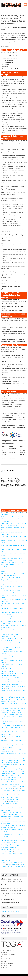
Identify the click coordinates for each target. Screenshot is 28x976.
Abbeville (3, 734)
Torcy (7, 703)
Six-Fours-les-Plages (16, 740)
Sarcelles (17, 866)
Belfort (2, 756)
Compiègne (9, 649)
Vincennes (3, 843)
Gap (19, 517)
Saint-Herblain (4, 601)
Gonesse (3, 858)
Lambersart (4, 645)
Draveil (11, 758)
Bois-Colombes (15, 775)
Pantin (2, 819)
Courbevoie (9, 788)
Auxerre (24, 753)
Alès (6, 564)
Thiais (15, 840)
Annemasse (4, 693)
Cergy (2, 851)
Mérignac (3, 580)
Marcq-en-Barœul (11, 647)
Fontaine (3, 593)
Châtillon (7, 775)
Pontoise (3, 853)
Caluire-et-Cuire (5, 675)
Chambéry (7, 688)
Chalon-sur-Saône (10, 686)
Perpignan (12, 664)
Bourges (8, 549)
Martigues (9, 536)
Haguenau (15, 669)
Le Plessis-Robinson (11, 782)
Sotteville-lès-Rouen (11, 699)
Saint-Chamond (17, 599)
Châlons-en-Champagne (17, 617)
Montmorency (8, 851)
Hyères (2, 738)
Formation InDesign (7, 911)
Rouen (23, 697)
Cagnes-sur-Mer (5, 521)
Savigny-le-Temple (5, 712)
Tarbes (7, 664)
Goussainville (20, 853)
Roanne (24, 599)
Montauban (12, 736)
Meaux (6, 706)
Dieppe (2, 699)
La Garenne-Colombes (7, 795)
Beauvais (6, 651)
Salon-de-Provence (20, 532)
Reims (2, 617)
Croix (15, 640)
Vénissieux (8, 673)
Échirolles (9, 593)
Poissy (20, 716)
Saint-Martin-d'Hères (15, 590)
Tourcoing (17, 638)
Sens (19, 753)
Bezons (17, 858)
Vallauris (3, 519)
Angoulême (9, 545)
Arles (8, 534)
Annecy (3, 690)
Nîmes (2, 564)
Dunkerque (3, 643)
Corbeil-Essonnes (5, 764)
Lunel (2, 586)
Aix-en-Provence (9, 532)
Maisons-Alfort (13, 847)
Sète (11, 582)
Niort (24, 732)
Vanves (18, 790)
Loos (12, 634)
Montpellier (3, 584)
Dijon (2, 551)
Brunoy (2, 758)
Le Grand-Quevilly (14, 695)
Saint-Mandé (4, 832)
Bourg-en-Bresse (11, 512)
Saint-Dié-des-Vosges (10, 753)
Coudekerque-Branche (6, 640)
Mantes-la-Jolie (19, 725)
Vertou (22, 603)
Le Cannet (19, 519)
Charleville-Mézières (13, 525)
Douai (9, 643)
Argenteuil (3, 866)
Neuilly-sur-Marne (11, 823)
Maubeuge (11, 638)
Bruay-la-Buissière (5, 658)
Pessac (18, 577)
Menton (3, 523)
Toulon (14, 743)
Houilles (3, 716)
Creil (2, 651)
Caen (5, 543)
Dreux (12, 562)
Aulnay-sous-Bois (10, 806)
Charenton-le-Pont (12, 843)
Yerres (17, 764)
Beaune (24, 549)
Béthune (22, 656)
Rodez (22, 527)
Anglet (2, 664)
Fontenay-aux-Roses (12, 786)
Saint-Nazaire (4, 608)
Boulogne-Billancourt (6, 784)
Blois (2, 599)
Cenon (8, 580)
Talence (13, 577)
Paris (9, 693)
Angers (18, 612)
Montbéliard (4, 556)
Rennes (7, 586)
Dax (20, 595)
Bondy (19, 821)
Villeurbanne (4, 680)
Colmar (21, 669)
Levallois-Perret (21, 782)
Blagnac (3, 569)
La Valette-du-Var (5, 740)
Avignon (3, 749)
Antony (2, 782)
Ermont (14, 853)
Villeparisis (3, 714)
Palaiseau (3, 760)
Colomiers (11, 564)
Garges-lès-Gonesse (12, 864)
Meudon (14, 777)
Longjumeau (14, 773)
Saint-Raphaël (4, 745)
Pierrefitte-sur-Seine (11, 814)
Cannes (13, 519)
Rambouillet (10, 714)
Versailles (3, 721)
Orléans (22, 608)
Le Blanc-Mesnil (10, 825)
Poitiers (19, 749)
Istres (2, 532)
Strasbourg (19, 664)
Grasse (24, 517)
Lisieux (15, 540)
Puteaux (3, 777)
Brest (22, 562)
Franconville (4, 856)
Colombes (3, 786)
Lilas (9, 808)
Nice (19, 523)
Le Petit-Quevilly (5, 695)
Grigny (15, 758)
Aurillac (2, 545)
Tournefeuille (4, 567)
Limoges (10, 751)
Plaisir (2, 719)
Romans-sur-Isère (12, 558)
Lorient (19, 621)
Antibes (8, 519)
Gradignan (3, 573)
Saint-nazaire (18, 911)
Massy (13, 764)
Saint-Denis (4, 808)
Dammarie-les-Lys (14, 703)
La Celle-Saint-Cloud (6, 732)
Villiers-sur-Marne (5, 834)
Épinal (2, 753)
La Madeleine (12, 636)
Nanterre (3, 797)
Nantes (2, 606)
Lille (6, 632)
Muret (17, 564)
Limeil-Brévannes (5, 829)
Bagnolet (18, 799)
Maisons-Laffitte (19, 714)
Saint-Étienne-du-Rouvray (13, 697)
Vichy (9, 517)
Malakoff (16, 797)
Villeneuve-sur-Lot (5, 612)
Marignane (3, 540)
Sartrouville (15, 716)
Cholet (13, 612)
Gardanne (10, 540)
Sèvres (2, 793)
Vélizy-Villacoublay (17, 732)
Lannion (10, 554)
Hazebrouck (4, 638)
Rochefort (3, 547)
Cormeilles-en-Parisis (6, 862)
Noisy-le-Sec (11, 812)
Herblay (9, 853)
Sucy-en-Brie (21, 840)
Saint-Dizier (10, 619)
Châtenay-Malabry (5, 790)
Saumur (23, 612)
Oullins (2, 673)
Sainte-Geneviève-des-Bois (18, 771)
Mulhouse (10, 671)
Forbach (3, 625)
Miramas (21, 536)
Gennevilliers (17, 795)
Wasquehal (22, 643)
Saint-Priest (7, 677)
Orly (2, 849)
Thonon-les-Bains (10, 690)
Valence (20, 558)
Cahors (2, 610)
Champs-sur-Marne (12, 701)
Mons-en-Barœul (5, 634)
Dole (16, 595)
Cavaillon (22, 745)
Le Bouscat (19, 569)
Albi (2, 736)
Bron (2, 682)
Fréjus (9, 743)
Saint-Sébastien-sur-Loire (7, 603)
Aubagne (3, 536)
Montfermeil (16, 816)
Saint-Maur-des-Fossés (7, 840)
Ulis (6, 766)
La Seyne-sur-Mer (13, 745)
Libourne (3, 571)
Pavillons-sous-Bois (13, 801)
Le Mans (18, 686)
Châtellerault (4, 751)
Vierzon (3, 549)
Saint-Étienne (8, 599)
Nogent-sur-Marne (16, 836)
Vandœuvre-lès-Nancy (11, 621)
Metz (7, 625)
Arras (2, 656)
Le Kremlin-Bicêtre (15, 834)
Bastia (2, 869)
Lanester (8, 623)
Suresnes (23, 790)
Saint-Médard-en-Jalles (11, 575)
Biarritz (2, 662)
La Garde (18, 736)
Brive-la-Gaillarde (16, 549)
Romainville (8, 810)
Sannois (15, 862)
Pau (16, 660)
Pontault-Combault (14, 708)
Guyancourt (10, 721)
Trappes (21, 721)
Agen (7, 610)
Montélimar (4, 560)
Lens (2, 660)
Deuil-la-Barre (10, 858)
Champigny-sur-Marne (20, 845)
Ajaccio (23, 866)
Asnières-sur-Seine (18, 784)
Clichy (13, 790)
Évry (7, 758)
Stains (21, 816)
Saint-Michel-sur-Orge (12, 760)
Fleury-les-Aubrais (13, 608)
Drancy (2, 825)
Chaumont (3, 619)
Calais (6, 656)
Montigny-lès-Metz (5, 627)
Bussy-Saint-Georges (11, 710)
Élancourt (10, 730)
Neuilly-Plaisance (9, 819)
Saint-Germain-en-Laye (7, 727)
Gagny (16, 825)
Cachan (3, 838)
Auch (13, 569)
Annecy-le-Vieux (20, 690)
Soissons (19, 512)
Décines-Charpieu (18, 682)
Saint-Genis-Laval (14, 675)
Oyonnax (3, 512)
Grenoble (15, 593)
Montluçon (3, 517)
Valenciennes (4, 636)
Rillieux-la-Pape (8, 682)
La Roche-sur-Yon (10, 749)
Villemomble (9, 803)
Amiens (9, 734)
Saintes (15, 545)
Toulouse (8, 569)
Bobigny (3, 814)
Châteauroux (20, 586)
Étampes (15, 762)
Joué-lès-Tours (5, 590)
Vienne (12, 595)
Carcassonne (9, 527)
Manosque (14, 517)
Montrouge (16, 788)
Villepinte (18, 812)
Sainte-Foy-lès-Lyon (6, 684)
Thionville (12, 625)
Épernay (7, 617)
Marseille (3, 534)
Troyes (2, 527)
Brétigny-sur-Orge (5, 771)
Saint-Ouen (14, 821)
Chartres (8, 562)
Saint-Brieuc (4, 554)
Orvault (17, 603)
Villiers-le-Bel (10, 866)
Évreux (2, 562)
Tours (2, 588)
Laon (24, 512)
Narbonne (16, 527)
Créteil (20, 849)
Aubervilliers (4, 812)
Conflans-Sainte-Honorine (7, 725)
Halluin (16, 634)
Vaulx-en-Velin (15, 677)
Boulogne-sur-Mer (14, 656)
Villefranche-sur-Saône (18, 673)
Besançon (3, 558)
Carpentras (3, 747)
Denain (18, 647)
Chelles (2, 703)
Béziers (7, 582)
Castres (6, 736)
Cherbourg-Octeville (6, 614)
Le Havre (19, 699)
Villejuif (2, 845)
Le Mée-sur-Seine (16, 712)
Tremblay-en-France (6, 816)
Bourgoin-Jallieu (5, 595)
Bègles (15, 573)
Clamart (8, 777)
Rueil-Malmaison (12, 779)
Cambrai (3, 647)
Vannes (3, 623)
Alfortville (13, 829)
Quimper (17, 562)
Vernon (10, 560)
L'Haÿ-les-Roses (11, 827)
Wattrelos (13, 630)
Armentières (15, 643)
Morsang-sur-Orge (12, 769)
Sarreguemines (20, 625)
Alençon (12, 651)
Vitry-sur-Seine (9, 845)
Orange (10, 747)
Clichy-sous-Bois (15, 808)
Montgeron (21, 769)
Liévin (17, 651)
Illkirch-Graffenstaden (6, 669)
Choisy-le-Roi (20, 829)
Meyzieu (10, 680)
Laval (2, 621)
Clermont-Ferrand (9, 660)
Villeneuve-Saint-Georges (10, 849)
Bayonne (20, 660)
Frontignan (16, 582)
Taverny (8, 860)
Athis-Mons (4, 769)
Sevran (2, 803)
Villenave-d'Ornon (5, 577)
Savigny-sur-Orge (5, 773)
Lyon (2, 677)
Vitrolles (15, 536)
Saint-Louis (3, 671)
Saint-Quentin (4, 514)
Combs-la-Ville (4, 708)
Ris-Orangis (21, 758)
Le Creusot (15, 684)
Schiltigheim (4, 666)
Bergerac (22, 554)
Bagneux (3, 799)
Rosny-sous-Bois (5, 821)
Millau (2, 530)
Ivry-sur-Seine (4, 847)
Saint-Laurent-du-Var (11, 523)
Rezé (7, 606)
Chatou (16, 721)
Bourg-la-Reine (10, 799)
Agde (2, 582)
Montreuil (15, 803)
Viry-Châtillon (8, 762)
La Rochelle (21, 545)
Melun (19, 710)
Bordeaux (9, 573)
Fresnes (11, 832)
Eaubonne (21, 864)
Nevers (2, 630)
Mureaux (8, 716)
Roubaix (8, 630)
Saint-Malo (12, 586)
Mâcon (2, 686)
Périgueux (16, 554)
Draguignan (4, 743)
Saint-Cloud (10, 797)
